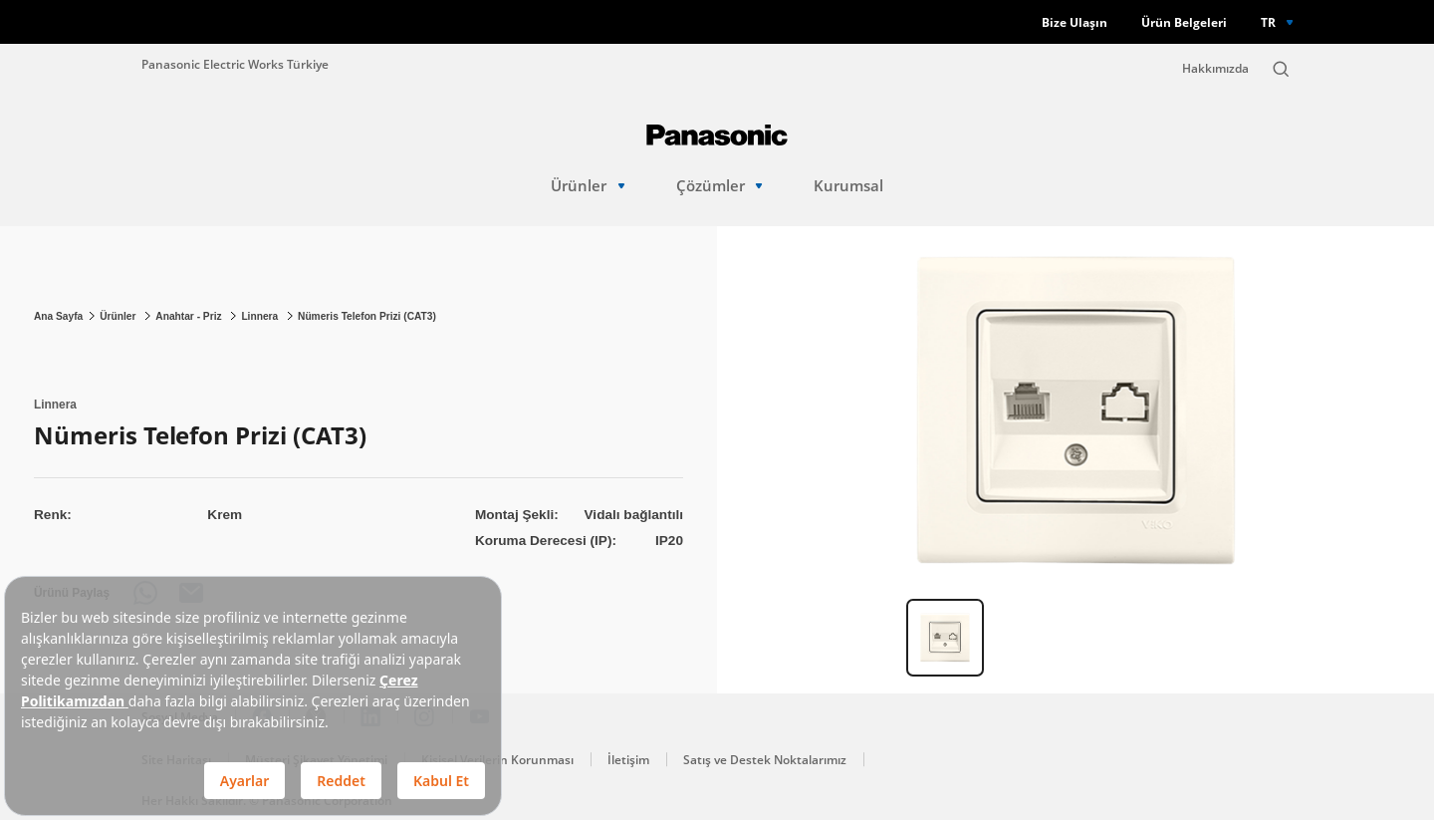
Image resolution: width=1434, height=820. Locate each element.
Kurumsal (848, 185)
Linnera (261, 316)
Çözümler (719, 185)
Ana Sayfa (58, 316)
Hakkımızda (1215, 68)
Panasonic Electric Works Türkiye (235, 64)
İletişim (628, 759)
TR (1268, 22)
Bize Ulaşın (1074, 22)
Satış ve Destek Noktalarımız (764, 759)
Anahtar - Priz (189, 316)
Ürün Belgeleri (1184, 22)
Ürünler (587, 185)
